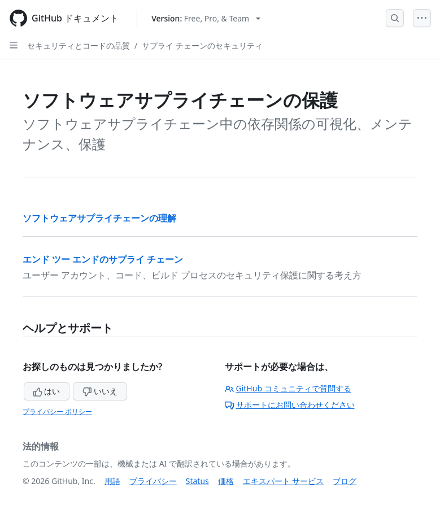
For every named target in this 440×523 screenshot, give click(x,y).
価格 (226, 481)
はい (46, 391)
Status (197, 481)
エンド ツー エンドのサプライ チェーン (103, 259)
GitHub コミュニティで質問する (288, 388)
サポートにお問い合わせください (290, 404)
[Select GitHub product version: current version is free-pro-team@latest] (205, 18)
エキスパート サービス (283, 481)
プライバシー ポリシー (57, 411)
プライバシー (153, 481)
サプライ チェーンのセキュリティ (202, 45)
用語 (112, 481)
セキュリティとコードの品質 (78, 45)
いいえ (99, 391)
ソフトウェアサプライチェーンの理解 (99, 218)
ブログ (344, 481)
